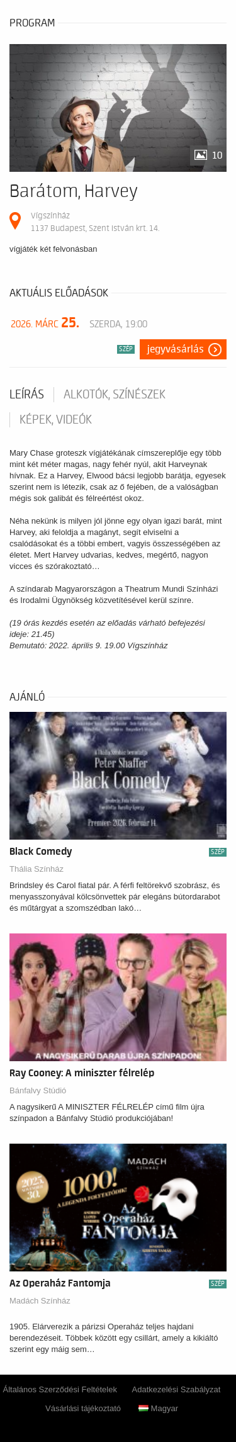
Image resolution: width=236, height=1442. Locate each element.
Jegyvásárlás (175, 349)
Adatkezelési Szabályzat (176, 1389)
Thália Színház (36, 869)
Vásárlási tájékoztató (83, 1408)
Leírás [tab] (26, 395)
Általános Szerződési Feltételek (60, 1389)
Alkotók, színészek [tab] (115, 395)
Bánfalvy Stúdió (37, 1090)
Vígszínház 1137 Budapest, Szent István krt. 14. (95, 222)
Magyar (158, 1408)
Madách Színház (39, 1300)
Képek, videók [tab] (56, 420)
